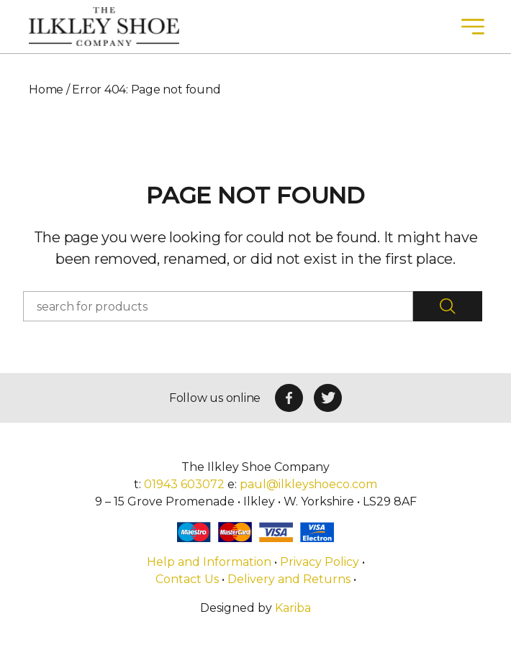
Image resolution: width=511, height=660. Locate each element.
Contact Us (187, 579)
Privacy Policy (319, 562)
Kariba (293, 608)
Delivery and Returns (289, 579)
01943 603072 (184, 484)
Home (46, 89)
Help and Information (210, 562)
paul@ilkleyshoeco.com (308, 484)
